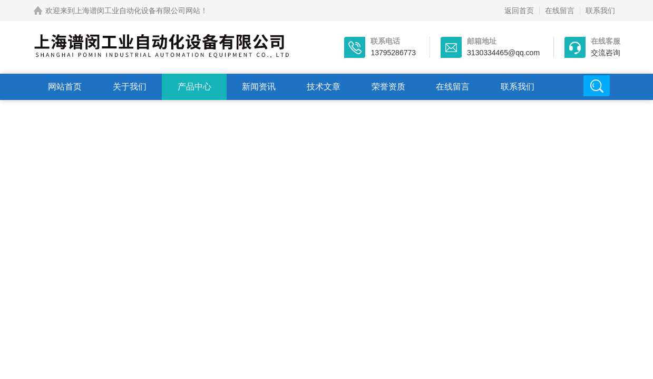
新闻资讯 (259, 86)
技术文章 (323, 86)
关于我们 (130, 86)
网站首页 (65, 86)
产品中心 (194, 86)
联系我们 (600, 10)
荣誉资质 (388, 86)
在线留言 (559, 10)
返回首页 (519, 10)
